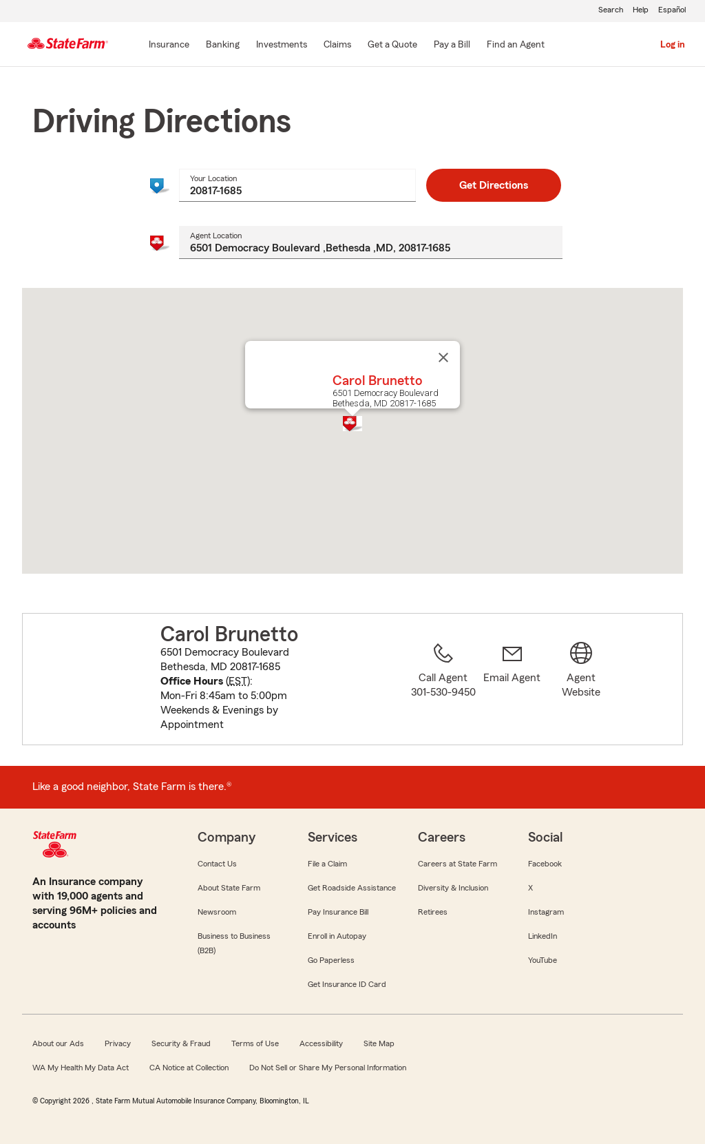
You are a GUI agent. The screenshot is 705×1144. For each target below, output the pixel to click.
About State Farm (229, 888)
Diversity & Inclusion (453, 888)
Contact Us (217, 864)
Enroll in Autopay (337, 936)
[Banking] (222, 45)
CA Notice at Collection (189, 1067)
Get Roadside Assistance (352, 888)
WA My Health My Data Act (80, 1067)
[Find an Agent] (515, 45)
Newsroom (217, 912)
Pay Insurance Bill (338, 912)
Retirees (433, 912)
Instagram (546, 912)
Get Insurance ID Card (347, 984)
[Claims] (337, 45)
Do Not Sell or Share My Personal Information (327, 1067)
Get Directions (493, 185)
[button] (352, 423)
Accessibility (321, 1043)
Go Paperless (331, 960)
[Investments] (281, 45)
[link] (512, 687)
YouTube (542, 960)
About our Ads (58, 1043)
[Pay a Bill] (452, 45)
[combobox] (297, 185)
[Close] (443, 357)
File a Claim (327, 864)
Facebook (545, 864)
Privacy (118, 1043)
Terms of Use (255, 1043)
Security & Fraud (181, 1043)
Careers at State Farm (457, 864)
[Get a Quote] (392, 45)
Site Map (379, 1043)
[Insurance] (169, 45)
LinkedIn (542, 936)
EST (238, 681)
